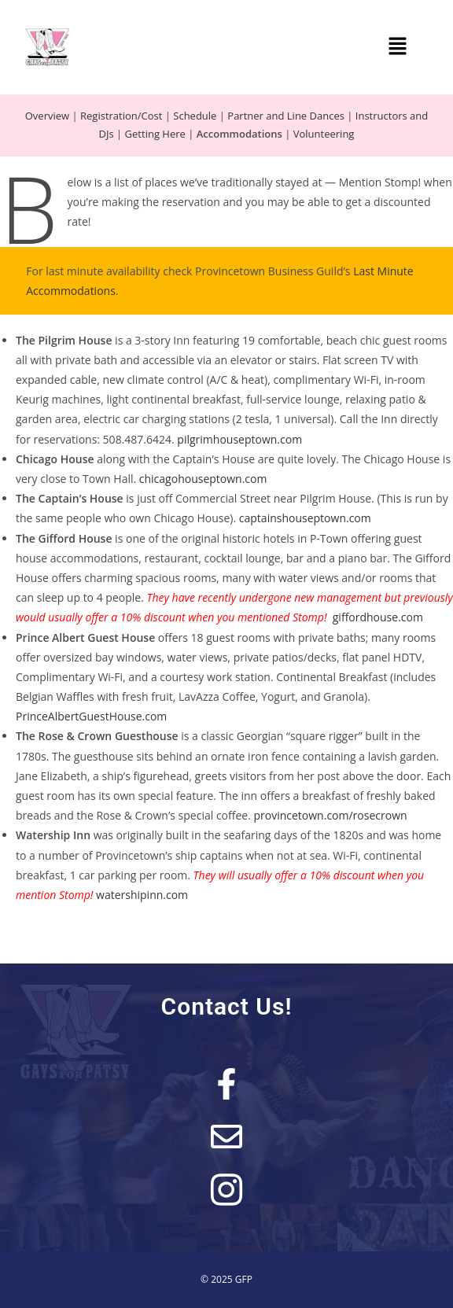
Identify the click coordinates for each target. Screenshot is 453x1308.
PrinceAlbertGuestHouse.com (91, 716)
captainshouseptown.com (305, 517)
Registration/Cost (121, 116)
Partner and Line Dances (285, 116)
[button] (398, 47)
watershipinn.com (142, 894)
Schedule (194, 116)
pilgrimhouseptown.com (239, 439)
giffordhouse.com (378, 617)
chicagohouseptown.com (203, 478)
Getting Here (155, 134)
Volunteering (324, 134)
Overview (47, 116)
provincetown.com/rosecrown (330, 815)
